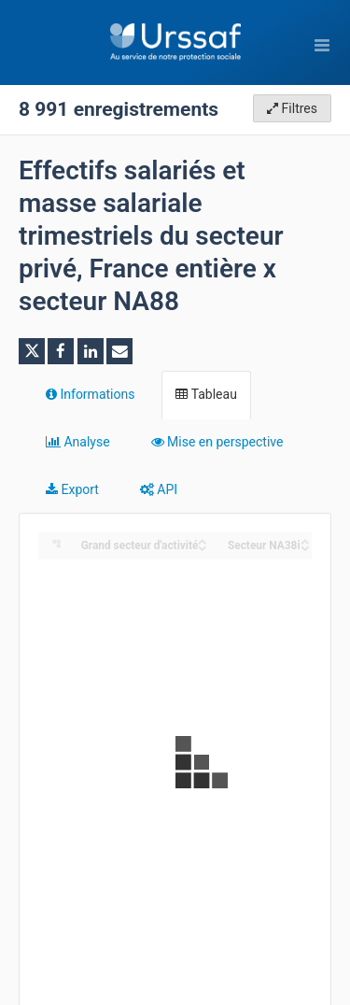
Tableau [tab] (205, 394)
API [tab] (158, 489)
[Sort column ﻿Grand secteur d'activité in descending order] (202, 547)
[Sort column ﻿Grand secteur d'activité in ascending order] (202, 540)
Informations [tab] (90, 394)
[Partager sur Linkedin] (90, 351)
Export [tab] (72, 489)
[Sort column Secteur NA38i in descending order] (305, 547)
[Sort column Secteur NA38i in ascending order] (305, 540)
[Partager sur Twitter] (32, 351)
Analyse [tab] (78, 441)
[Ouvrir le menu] (322, 45)
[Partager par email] (119, 351)
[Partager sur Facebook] (61, 351)
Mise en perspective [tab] (217, 441)
